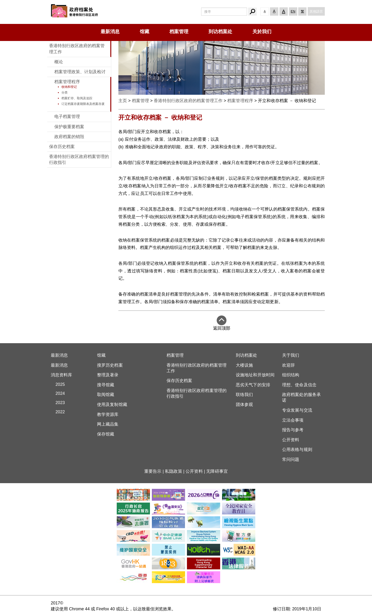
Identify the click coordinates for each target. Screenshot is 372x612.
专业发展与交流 (297, 410)
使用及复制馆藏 (112, 404)
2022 (58, 412)
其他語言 (316, 11)
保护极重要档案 (69, 126)
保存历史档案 (62, 146)
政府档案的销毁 (69, 136)
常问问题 (290, 459)
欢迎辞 (288, 365)
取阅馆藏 (105, 394)
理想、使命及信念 (299, 384)
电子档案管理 (67, 116)
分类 (64, 92)
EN (293, 11)
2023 (58, 402)
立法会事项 (293, 420)
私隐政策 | (175, 471)
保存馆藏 (105, 434)
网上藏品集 (108, 424)
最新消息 (110, 31)
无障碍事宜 (217, 471)
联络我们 (244, 394)
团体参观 (244, 404)
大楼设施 (244, 365)
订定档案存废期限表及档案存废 (83, 104)
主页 (122, 100)
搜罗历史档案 (110, 365)
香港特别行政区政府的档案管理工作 (188, 100)
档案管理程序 (67, 81)
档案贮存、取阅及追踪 (76, 98)
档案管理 (178, 31)
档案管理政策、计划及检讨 (80, 71)
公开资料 (290, 439)
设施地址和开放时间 (255, 375)
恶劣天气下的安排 (253, 384)
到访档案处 (220, 31)
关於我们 (261, 31)
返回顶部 (221, 323)
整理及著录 (108, 375)
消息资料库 (61, 375)
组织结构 (290, 375)
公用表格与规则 (297, 449)
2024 (58, 393)
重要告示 (152, 471)
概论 (58, 61)
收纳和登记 (69, 87)
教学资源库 (108, 414)
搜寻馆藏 (105, 384)
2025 (58, 384)
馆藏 (144, 31)
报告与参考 (293, 430)
